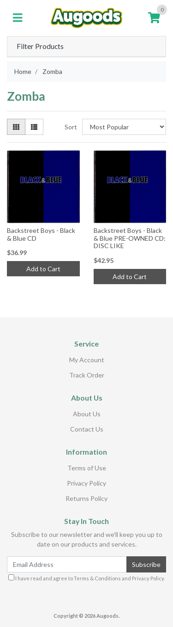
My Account (86, 360)
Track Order (86, 375)
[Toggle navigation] (17, 18)
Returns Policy (86, 498)
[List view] (34, 127)
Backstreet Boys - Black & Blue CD (41, 234)
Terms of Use (86, 468)
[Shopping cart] (154, 18)
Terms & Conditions (97, 578)
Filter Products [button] (40, 46)
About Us (87, 414)
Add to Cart (43, 269)
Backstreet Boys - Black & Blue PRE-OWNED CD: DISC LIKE (130, 238)
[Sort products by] (124, 127)
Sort (71, 127)
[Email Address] (67, 564)
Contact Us (86, 429)
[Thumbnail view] (16, 127)
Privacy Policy (86, 483)
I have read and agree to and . (86, 577)
